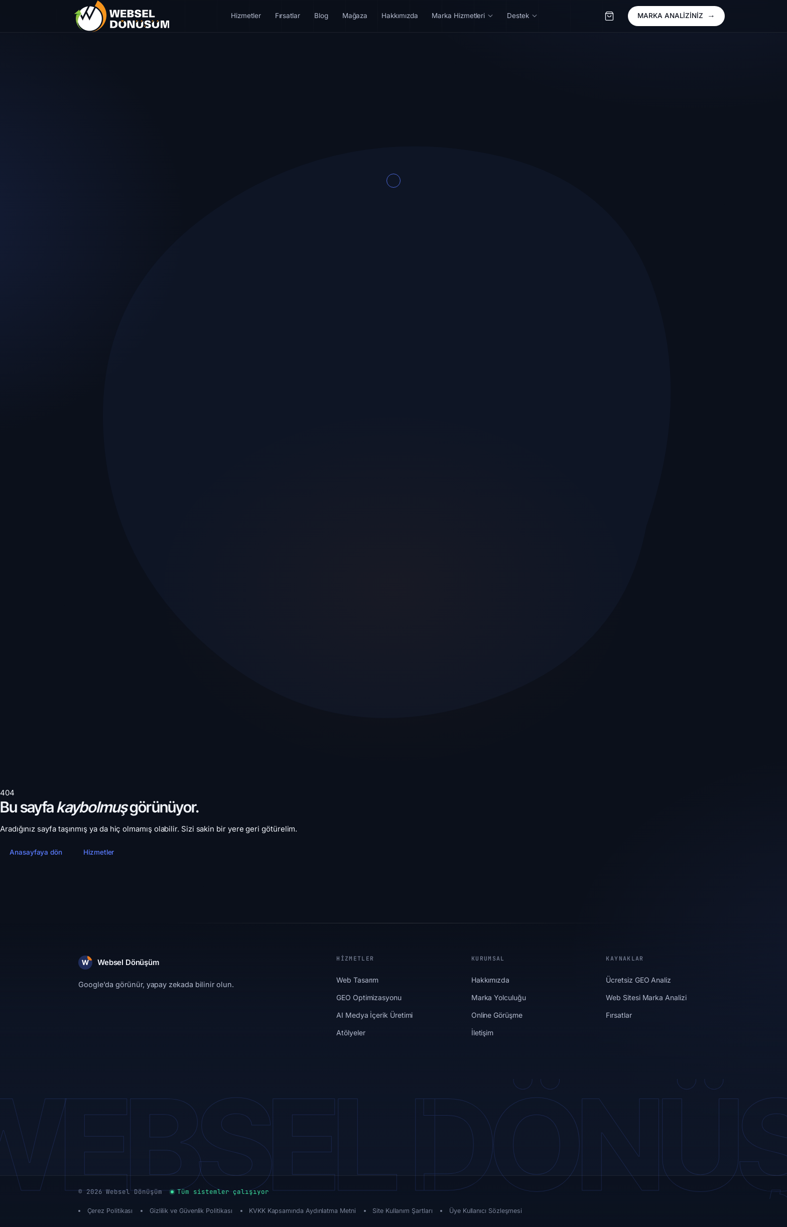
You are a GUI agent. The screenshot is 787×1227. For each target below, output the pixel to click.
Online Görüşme (496, 1015)
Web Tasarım (357, 980)
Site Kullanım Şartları (402, 1210)
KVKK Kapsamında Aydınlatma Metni (302, 1210)
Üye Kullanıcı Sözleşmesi (485, 1210)
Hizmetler (98, 852)
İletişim (482, 1032)
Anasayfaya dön (36, 852)
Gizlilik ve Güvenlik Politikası (191, 1210)
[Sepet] (609, 16)
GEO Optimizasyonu (369, 997)
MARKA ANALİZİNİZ (676, 16)
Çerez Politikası (110, 1210)
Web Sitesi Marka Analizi (646, 997)
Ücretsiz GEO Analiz (638, 980)
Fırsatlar (618, 1015)
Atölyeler (350, 1032)
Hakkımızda (490, 980)
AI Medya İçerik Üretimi (374, 1015)
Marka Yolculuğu (498, 997)
